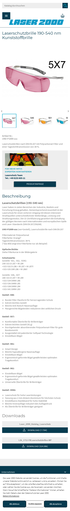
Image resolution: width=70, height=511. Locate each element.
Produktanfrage (35, 184)
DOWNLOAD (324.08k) (37, 446)
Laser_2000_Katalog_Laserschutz (35, 424)
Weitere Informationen (11, 496)
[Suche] (35, 5)
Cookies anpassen (35, 504)
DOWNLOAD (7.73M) (37, 430)
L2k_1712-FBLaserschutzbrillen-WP (35, 440)
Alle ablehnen (14, 504)
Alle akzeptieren (56, 504)
